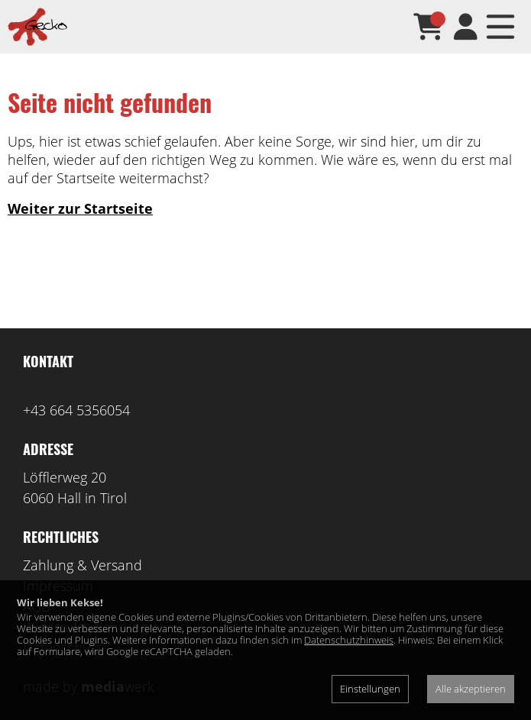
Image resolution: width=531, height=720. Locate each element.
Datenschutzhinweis (348, 640)
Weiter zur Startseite (80, 208)
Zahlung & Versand (82, 565)
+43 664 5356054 (76, 410)
